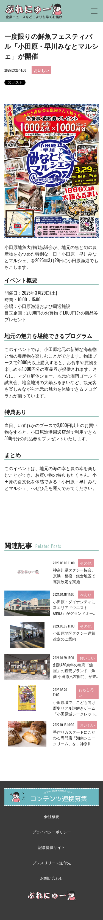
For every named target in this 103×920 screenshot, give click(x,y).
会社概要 (51, 816)
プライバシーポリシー (51, 832)
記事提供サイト (51, 847)
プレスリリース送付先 (51, 862)
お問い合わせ (51, 878)
